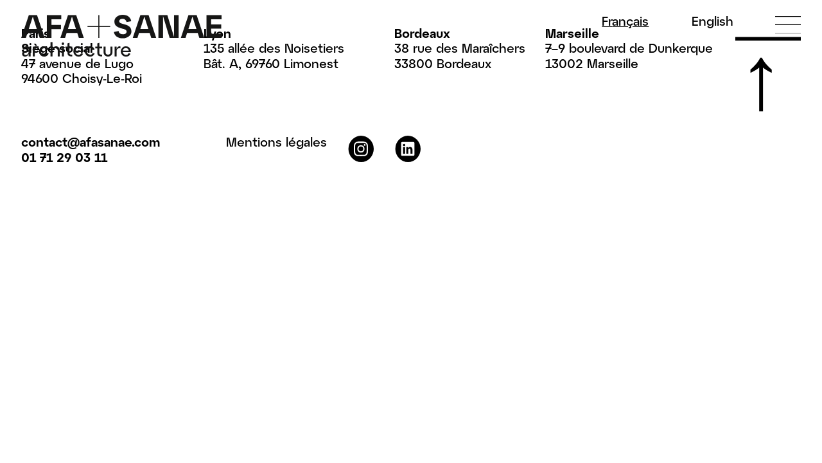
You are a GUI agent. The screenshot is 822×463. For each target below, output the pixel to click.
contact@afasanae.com (90, 141)
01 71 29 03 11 (64, 157)
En (712, 21)
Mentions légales (276, 141)
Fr (625, 21)
